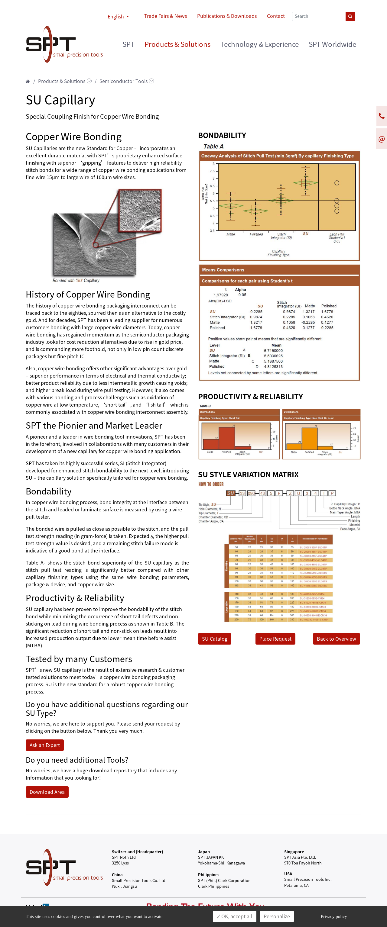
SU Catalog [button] (214, 638)
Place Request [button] (275, 638)
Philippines (208, 874)
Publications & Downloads (227, 16)
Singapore (294, 852)
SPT (128, 44)
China (117, 874)
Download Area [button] (47, 792)
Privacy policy (334, 916)
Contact (276, 16)
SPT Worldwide (332, 44)
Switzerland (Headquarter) (137, 852)
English (116, 16)
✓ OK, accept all (234, 916)
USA (288, 874)
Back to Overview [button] (336, 638)
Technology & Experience (260, 44)
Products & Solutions (177, 44)
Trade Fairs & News (165, 16)
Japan (204, 852)
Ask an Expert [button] (45, 745)
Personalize (277, 916)
